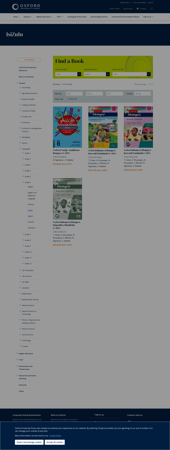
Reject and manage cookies (29, 442)
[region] (85, 436)
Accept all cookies (55, 442)
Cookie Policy (55, 435)
